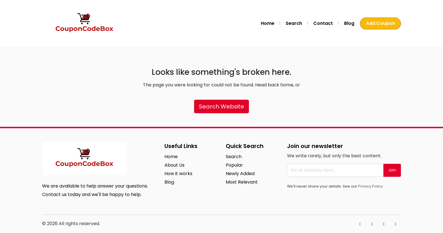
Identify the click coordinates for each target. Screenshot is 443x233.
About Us (174, 165)
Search (294, 23)
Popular (234, 165)
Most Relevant (242, 182)
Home (267, 23)
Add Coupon (380, 23)
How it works (178, 173)
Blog (349, 23)
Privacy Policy (370, 186)
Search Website (221, 106)
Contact (323, 23)
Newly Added (240, 173)
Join (392, 170)
